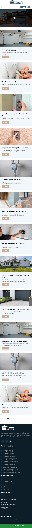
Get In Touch (5, 493)
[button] (2, 7)
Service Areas (7, 516)
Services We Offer (7, 446)
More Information (7, 475)
